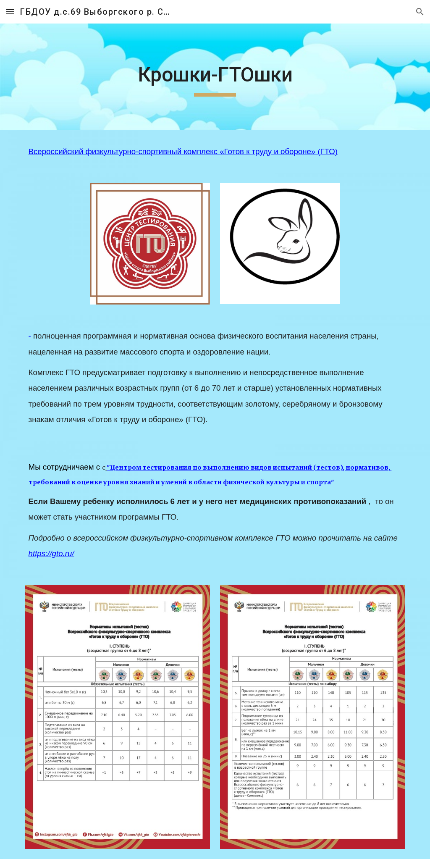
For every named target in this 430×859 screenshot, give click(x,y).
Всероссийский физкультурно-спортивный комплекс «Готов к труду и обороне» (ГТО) (183, 151)
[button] (10, 11)
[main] (215, 77)
